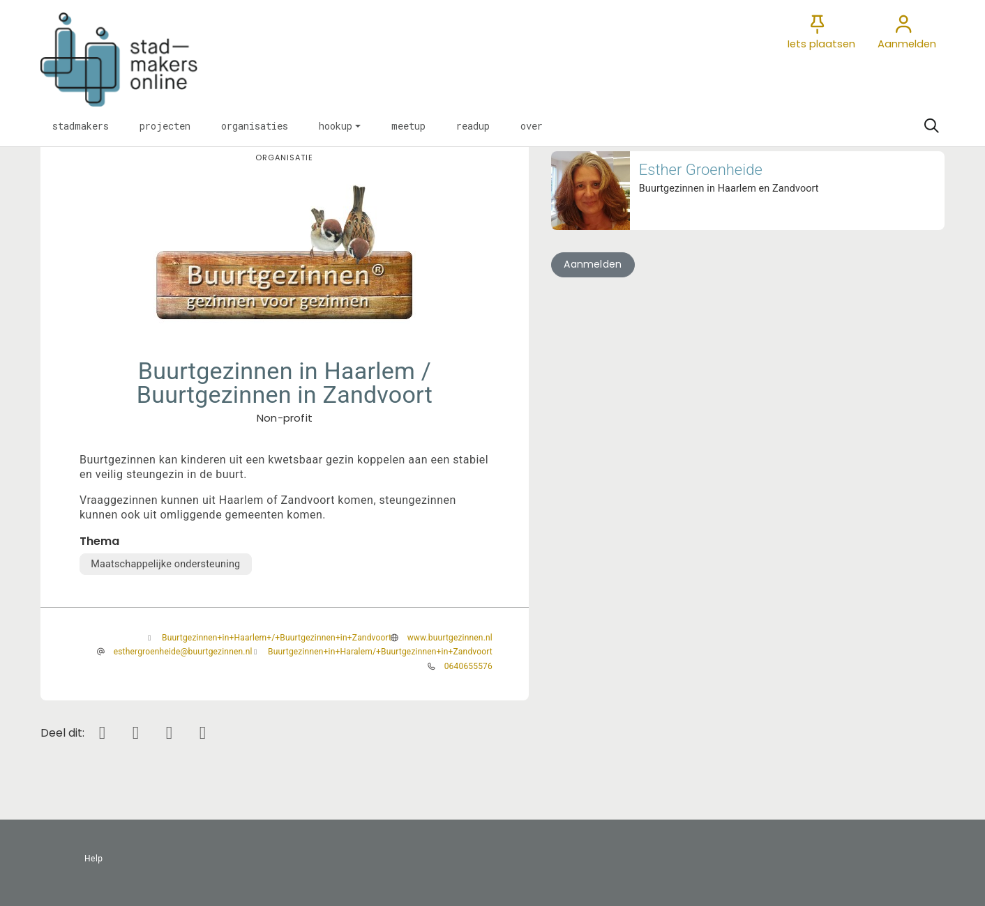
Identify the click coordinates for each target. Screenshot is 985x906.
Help (93, 858)
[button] (80, 126)
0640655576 (468, 666)
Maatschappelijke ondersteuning (165, 564)
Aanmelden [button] (593, 264)
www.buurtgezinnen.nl (449, 638)
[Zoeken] (931, 126)
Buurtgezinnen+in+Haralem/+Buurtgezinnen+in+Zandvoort (380, 652)
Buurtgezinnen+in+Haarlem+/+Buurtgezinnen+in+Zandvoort (276, 638)
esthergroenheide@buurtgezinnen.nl (183, 652)
